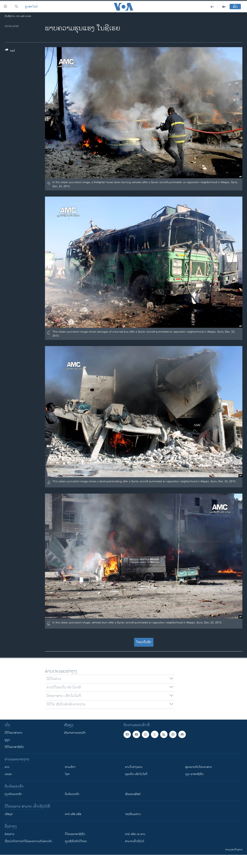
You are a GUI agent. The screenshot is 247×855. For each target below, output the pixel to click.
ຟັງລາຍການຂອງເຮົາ (75, 733)
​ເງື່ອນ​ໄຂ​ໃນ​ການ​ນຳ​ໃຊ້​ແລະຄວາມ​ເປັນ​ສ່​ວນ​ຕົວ (28, 841)
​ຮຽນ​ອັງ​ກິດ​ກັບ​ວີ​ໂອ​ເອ (76, 841)
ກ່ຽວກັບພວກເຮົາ (13, 794)
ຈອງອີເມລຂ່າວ (133, 814)
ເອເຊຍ (8, 774)
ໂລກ (67, 774)
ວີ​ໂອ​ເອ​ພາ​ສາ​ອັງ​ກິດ (75, 834)
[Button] (10, 51)
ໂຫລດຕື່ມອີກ (143, 642)
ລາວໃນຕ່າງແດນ (133, 767)
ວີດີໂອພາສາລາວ (13, 733)
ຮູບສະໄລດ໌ (31, 6)
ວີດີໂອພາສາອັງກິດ (14, 747)
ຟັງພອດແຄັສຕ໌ (132, 794)
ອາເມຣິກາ (70, 767)
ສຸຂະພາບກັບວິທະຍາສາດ (198, 767)
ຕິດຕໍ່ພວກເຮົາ (72, 794)
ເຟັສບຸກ (9, 814)
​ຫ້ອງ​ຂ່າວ (9, 834)
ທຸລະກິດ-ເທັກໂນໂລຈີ (136, 774)
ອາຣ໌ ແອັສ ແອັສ (73, 814)
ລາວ (7, 767)
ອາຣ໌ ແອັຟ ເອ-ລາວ (135, 834)
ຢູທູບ (7, 740)
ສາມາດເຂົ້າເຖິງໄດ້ (134, 841)
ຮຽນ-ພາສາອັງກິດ (194, 774)
